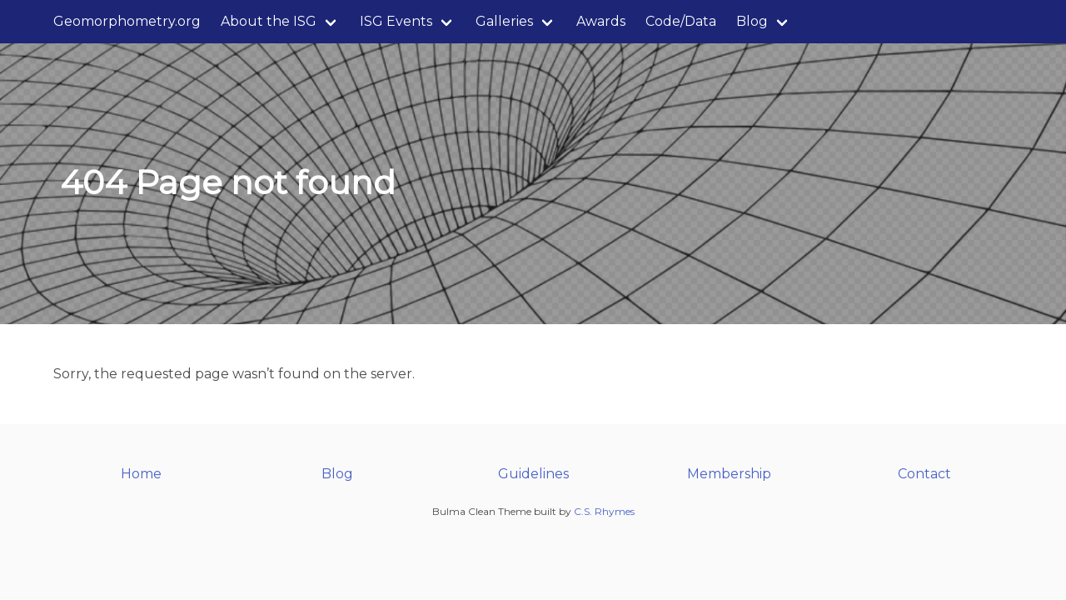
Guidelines (533, 474)
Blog (752, 21)
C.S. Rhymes (604, 511)
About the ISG (268, 21)
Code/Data (680, 21)
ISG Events (396, 21)
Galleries (504, 21)
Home (141, 474)
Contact (924, 474)
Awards (600, 21)
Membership (729, 474)
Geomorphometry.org (127, 21)
